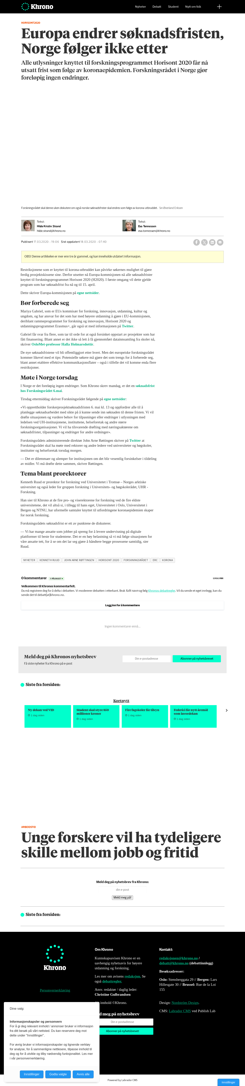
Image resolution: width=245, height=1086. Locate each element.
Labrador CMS (180, 1011)
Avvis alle (83, 1074)
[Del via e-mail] (220, 242)
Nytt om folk (193, 9)
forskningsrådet (136, 560)
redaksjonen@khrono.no (178, 958)
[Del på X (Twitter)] (204, 242)
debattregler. (112, 981)
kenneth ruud (50, 560)
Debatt (157, 9)
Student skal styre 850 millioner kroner (93, 711)
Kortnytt (121, 700)
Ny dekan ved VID (41, 710)
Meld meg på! (122, 897)
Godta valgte (58, 1074)
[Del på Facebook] (196, 242)
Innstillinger (228, 1082)
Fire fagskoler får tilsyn (142, 710)
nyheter (29, 560)
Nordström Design (185, 1003)
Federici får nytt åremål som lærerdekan (191, 711)
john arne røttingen (79, 560)
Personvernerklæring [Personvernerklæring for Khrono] (55, 990)
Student (173, 9)
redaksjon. (133, 976)
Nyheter (140, 9)
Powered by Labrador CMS (122, 1080)
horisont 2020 (109, 560)
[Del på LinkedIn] (212, 242)
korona (167, 560)
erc (155, 560)
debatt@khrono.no (174, 963)
